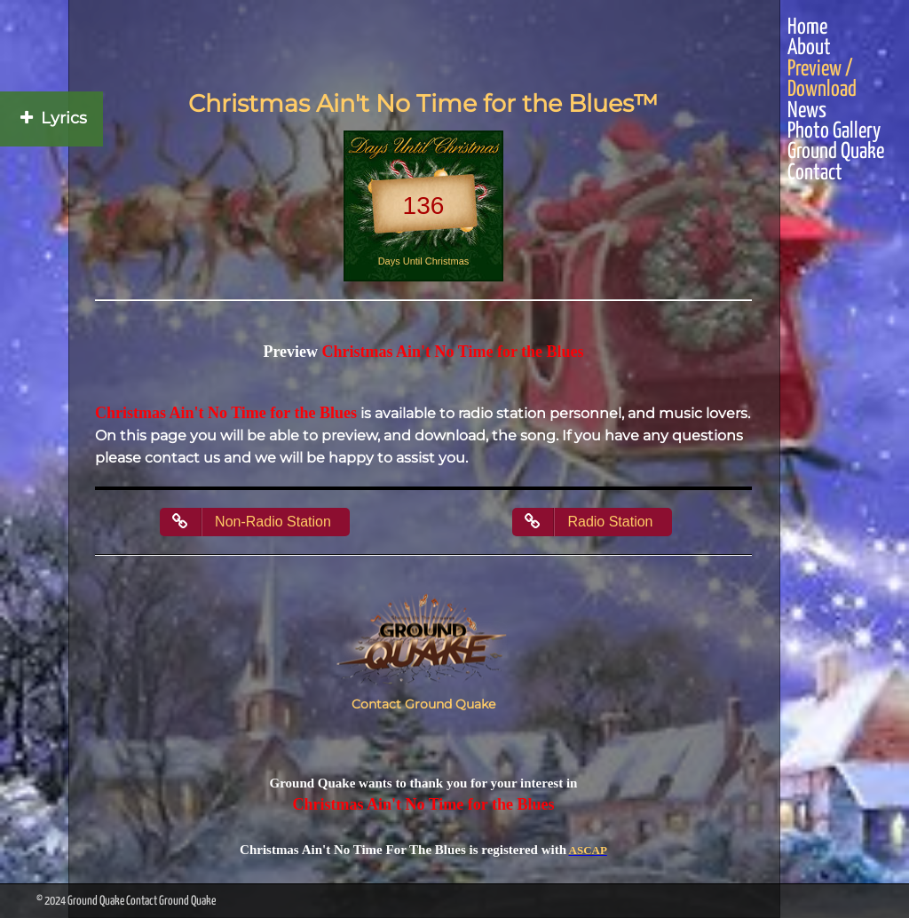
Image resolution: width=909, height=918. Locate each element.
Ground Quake (835, 152)
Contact (814, 173)
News (806, 111)
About (809, 48)
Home (807, 28)
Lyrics (51, 118)
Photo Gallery (834, 132)
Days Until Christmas (424, 261)
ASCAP (588, 850)
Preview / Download (822, 79)
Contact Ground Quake (423, 704)
